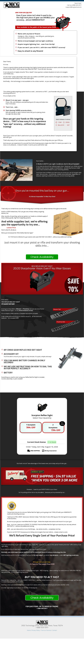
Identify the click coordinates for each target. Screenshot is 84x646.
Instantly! (42, 250)
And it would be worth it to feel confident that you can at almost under (40, 555)
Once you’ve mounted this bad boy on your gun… (42, 190)
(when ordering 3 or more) (56, 570)
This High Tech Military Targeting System (29, 11)
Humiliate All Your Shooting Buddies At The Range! (38, 88)
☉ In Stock (52, 442)
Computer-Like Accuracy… (42, 249)
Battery (8, 373)
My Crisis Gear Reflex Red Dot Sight (23, 350)
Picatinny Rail (61, 322)
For (27, 13)
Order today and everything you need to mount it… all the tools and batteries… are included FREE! (21, 317)
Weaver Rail (57, 309)
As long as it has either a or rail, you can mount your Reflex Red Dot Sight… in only (22, 309)
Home (29, 630)
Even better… (40, 161)
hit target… (39, 555)
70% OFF (30, 427)
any (24, 100)
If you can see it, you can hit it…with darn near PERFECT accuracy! (41, 48)
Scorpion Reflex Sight (42, 415)
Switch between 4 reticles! (63, 119)
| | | (42, 630)
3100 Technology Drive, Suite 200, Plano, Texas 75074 (42, 627)
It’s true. (5, 64)
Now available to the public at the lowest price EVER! (36, 27)
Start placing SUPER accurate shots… (19, 110)
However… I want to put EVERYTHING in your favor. (42, 489)
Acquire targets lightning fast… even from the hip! (36, 44)
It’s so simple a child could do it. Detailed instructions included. (19, 313)
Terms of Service (46, 630)
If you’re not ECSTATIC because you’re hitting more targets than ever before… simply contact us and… (37, 532)
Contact (54, 630)
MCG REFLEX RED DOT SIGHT (42, 266)
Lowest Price (11, 228)
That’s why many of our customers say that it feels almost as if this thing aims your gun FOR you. (33, 140)
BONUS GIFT (37, 472)
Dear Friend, (7, 61)
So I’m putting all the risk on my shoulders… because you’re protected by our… (42, 492)
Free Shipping (42, 476)
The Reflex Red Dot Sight (10, 302)
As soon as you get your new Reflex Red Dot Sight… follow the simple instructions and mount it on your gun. (39, 521)
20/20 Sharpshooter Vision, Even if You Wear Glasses (42, 268)
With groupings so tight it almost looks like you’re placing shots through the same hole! (25, 113)
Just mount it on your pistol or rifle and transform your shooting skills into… (42, 244)
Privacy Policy (36, 630)
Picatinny (26, 309)
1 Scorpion (30, 425)
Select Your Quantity (42, 418)
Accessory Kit (11, 354)
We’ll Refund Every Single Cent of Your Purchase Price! (42, 535)
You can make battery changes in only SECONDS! (24, 361)
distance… (54, 555)
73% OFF (55, 430)
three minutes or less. (26, 310)
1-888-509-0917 (42, 608)
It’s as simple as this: (9, 96)
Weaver (18, 309)
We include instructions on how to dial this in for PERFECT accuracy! (28, 368)
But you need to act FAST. (42, 577)
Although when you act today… (42, 562)
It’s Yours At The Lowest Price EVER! (42, 564)
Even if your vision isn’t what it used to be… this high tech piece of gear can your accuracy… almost (35, 17)
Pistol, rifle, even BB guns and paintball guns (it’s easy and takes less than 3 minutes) (27, 103)
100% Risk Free (23, 503)
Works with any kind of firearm (29, 34)
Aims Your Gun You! (23, 13)
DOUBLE (46, 17)
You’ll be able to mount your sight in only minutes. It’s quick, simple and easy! (27, 356)
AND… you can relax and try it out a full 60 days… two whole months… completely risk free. (34, 529)
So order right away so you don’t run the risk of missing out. (19, 588)
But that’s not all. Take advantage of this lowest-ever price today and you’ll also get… (42, 463)
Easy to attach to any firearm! (30, 51)
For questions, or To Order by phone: (42, 607)
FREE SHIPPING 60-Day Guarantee (43, 451)
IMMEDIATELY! (38, 20)
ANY (64, 555)
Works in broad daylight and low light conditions (35, 41)
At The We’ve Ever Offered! (15, 227)
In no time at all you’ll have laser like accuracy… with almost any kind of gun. (23, 549)
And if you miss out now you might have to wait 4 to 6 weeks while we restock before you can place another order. (35, 585)
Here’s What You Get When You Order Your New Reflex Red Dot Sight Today (27, 345)
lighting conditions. (71, 555)
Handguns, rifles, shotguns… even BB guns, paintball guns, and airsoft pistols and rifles (36, 37)
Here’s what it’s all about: (8, 230)
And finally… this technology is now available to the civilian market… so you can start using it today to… (34, 81)
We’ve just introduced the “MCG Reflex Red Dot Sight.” (17, 233)
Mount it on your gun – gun (17, 100)
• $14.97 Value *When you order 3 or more (54, 478)
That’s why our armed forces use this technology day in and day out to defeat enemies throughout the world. (34, 208)
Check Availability (42, 257)
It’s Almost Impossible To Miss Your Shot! (42, 196)
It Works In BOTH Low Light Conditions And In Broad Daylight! (57, 164)
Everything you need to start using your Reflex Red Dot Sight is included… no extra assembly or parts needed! (23, 378)
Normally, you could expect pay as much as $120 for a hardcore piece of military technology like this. (33, 552)
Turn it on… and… (12, 107)
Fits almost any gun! (7, 304)
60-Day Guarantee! (25, 504)
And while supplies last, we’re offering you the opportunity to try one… (24, 223)
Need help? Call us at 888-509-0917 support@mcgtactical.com (73, 5)
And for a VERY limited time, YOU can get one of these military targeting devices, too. (22, 212)
